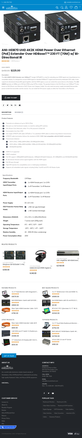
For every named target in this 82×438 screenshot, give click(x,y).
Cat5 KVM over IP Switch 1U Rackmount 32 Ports (25, 331)
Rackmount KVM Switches (65, 406)
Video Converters (59, 413)
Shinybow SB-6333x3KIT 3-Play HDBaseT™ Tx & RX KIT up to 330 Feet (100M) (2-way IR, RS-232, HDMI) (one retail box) (14, 265)
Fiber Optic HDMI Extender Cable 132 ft (25, 308)
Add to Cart (12, 98)
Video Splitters (70, 409)
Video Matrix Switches (49, 406)
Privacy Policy (6, 418)
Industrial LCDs (70, 413)
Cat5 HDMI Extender (8, 262)
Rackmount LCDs (62, 402)
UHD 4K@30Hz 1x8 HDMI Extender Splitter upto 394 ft (68, 260)
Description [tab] (6, 112)
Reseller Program (7, 407)
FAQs (3, 421)
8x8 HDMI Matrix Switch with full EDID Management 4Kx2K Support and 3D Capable (25, 300)
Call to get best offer (9, 427)
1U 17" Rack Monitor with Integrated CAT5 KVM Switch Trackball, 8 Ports (25, 292)
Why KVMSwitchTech (8, 413)
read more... (5, 382)
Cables (45, 417)
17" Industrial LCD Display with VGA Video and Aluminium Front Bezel (25, 340)
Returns (4, 416)
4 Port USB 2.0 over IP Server (61, 340)
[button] (57, 8)
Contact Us (5, 402)
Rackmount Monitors (49, 402)
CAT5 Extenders (58, 409)
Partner (4, 410)
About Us (4, 405)
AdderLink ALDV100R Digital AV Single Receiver (41, 268)
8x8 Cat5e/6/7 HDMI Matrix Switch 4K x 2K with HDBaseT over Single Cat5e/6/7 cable (65, 331)
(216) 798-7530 (47, 376)
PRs (3, 424)
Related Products (9, 244)
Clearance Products (54, 417)
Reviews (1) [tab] (19, 112)
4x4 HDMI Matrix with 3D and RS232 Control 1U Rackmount (65, 300)
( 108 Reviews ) (15, 61)
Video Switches (47, 413)
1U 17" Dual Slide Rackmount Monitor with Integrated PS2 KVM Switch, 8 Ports (65, 323)
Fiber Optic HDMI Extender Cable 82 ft (24, 323)
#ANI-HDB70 (6, 67)
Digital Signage (47, 409)
